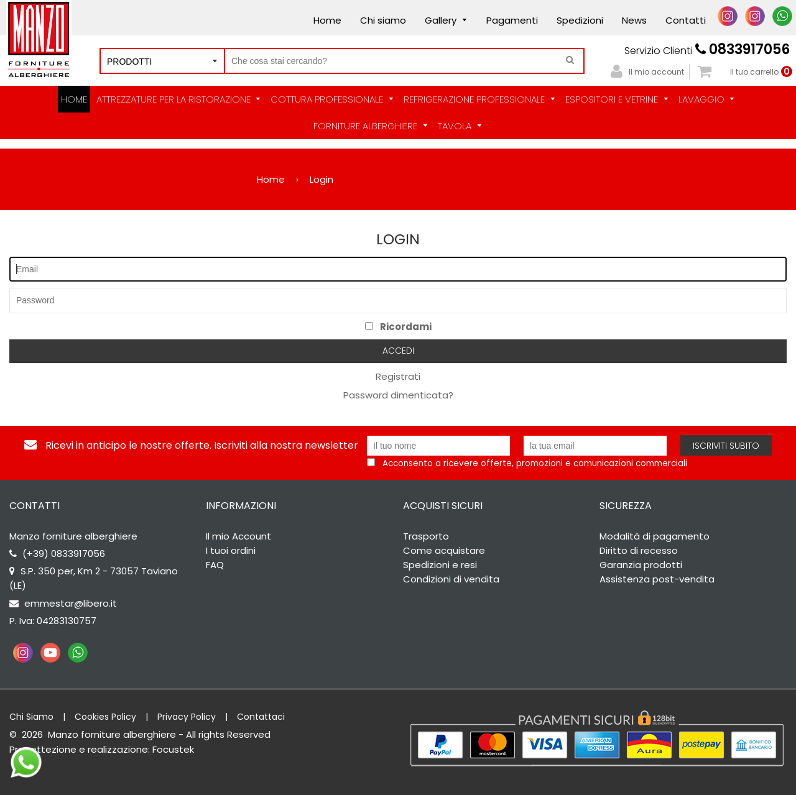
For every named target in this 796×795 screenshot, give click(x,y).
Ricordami (398, 326)
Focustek (173, 749)
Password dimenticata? (398, 395)
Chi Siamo (31, 716)
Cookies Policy (105, 716)
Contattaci (261, 716)
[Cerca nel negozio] (404, 61)
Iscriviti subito (726, 445)
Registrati (398, 376)
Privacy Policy (186, 716)
